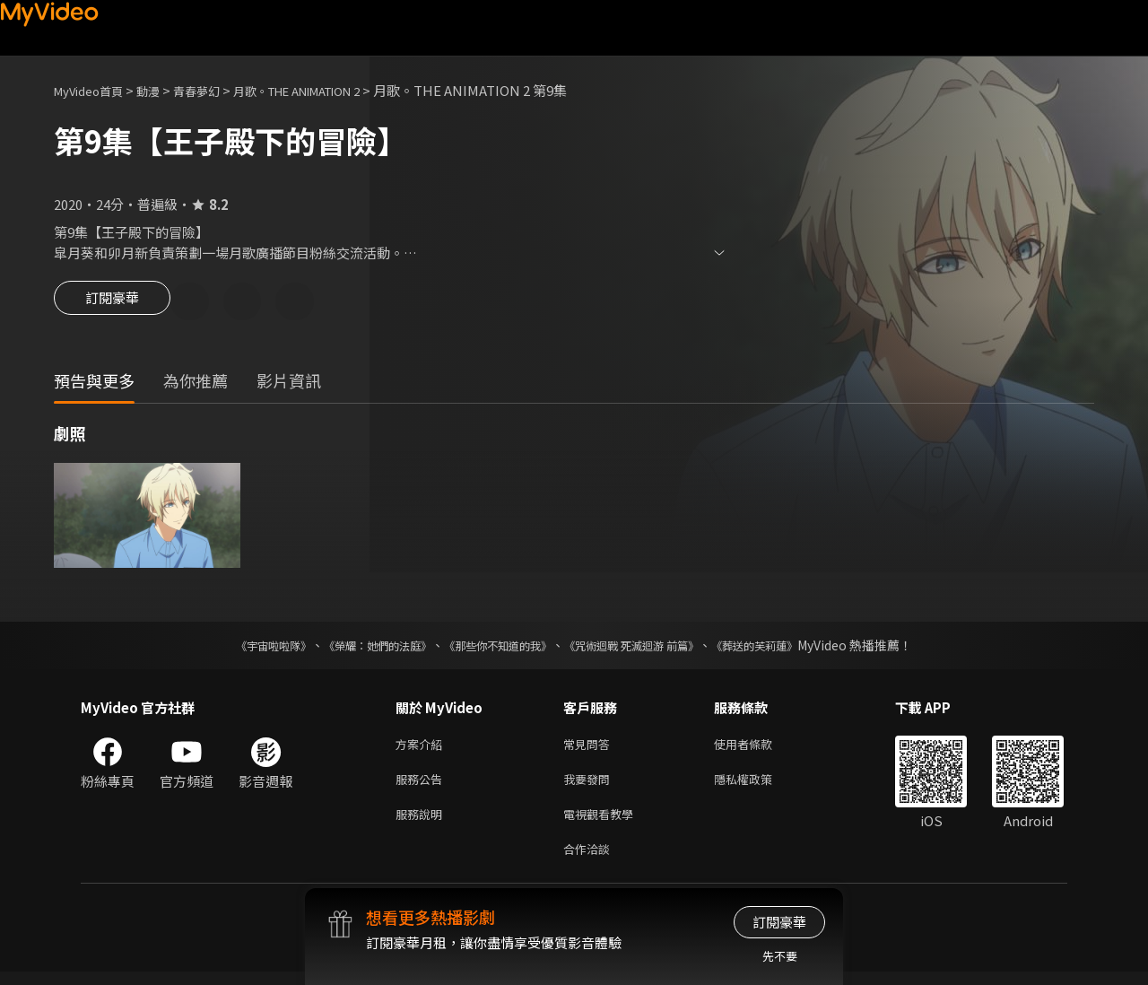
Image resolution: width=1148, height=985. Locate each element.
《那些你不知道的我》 (495, 648)
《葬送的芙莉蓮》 (789, 648)
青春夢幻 (216, 90)
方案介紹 (422, 747)
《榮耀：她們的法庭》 (357, 648)
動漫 (162, 90)
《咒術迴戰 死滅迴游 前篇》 (648, 648)
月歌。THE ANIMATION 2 (335, 90)
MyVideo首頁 (94, 90)
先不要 (779, 955)
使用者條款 (758, 747)
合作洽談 (590, 860)
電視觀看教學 (603, 823)
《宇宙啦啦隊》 (238, 648)
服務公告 (422, 785)
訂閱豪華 (112, 303)
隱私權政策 (758, 785)
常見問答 (590, 747)
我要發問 (590, 785)
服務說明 (422, 823)
